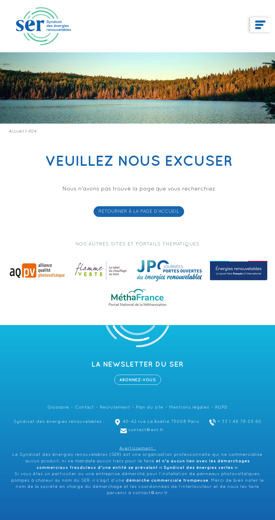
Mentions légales (189, 407)
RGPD (221, 407)
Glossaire (58, 407)
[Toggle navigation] (260, 25)
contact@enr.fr (141, 430)
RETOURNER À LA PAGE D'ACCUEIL (139, 211)
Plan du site (149, 407)
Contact (84, 407)
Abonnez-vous (137, 380)
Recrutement (115, 407)
